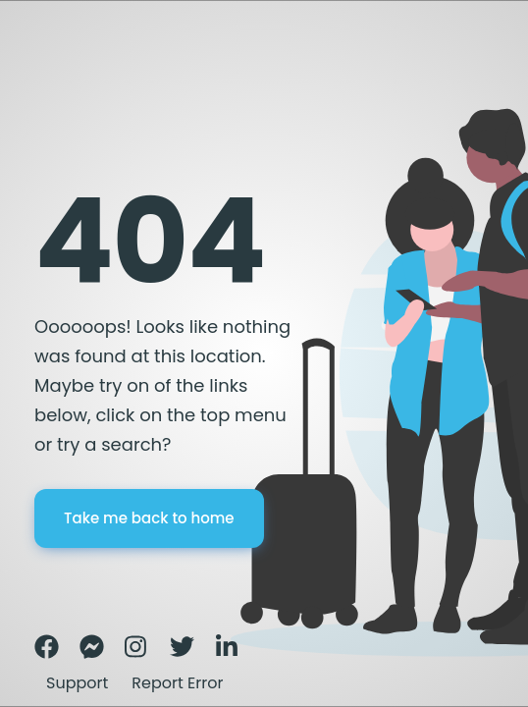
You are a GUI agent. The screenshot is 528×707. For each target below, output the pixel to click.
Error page (66, 73)
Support (77, 683)
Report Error (177, 683)
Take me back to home (149, 518)
